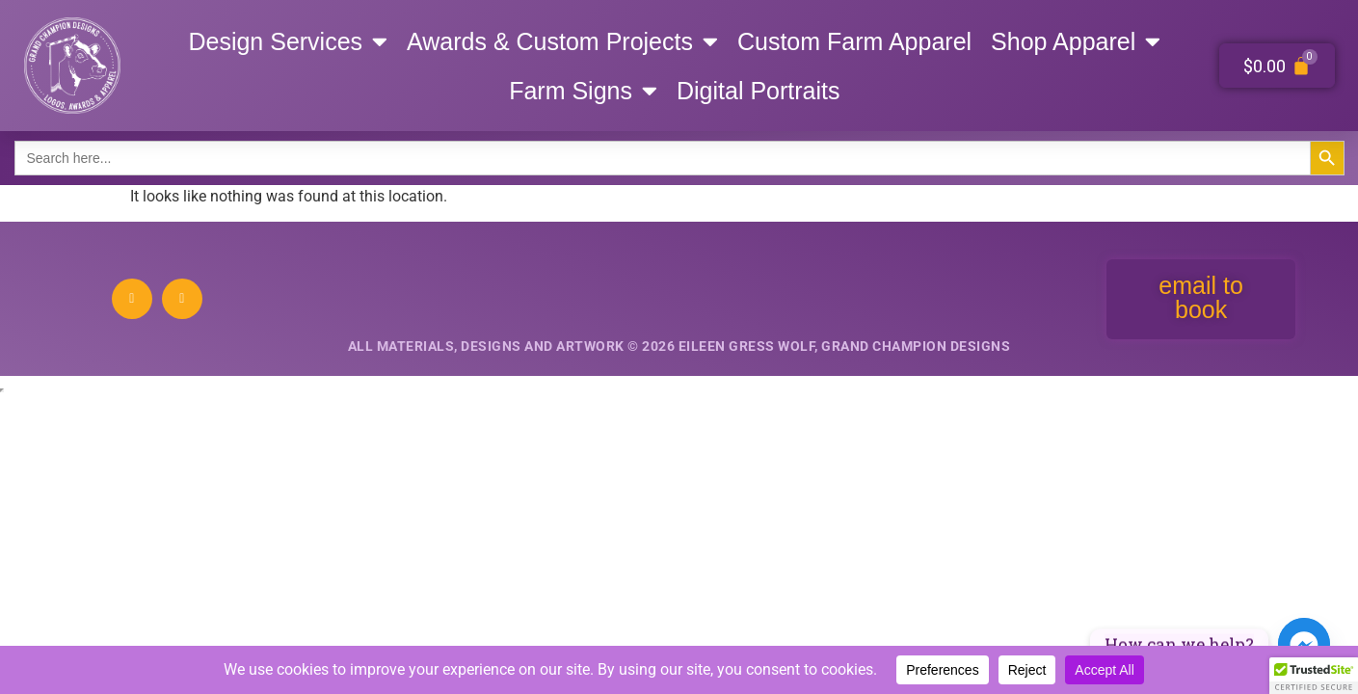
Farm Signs (583, 90)
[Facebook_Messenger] (1304, 644)
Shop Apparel (1075, 41)
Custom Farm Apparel (854, 41)
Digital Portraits (758, 90)
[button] (1313, 675)
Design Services (287, 41)
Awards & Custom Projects (562, 41)
